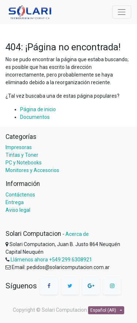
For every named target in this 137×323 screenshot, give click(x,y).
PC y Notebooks (23, 163)
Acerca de (77, 234)
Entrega (14, 202)
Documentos (35, 117)
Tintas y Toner (21, 155)
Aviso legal (17, 210)
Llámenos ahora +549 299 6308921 (51, 259)
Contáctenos (20, 195)
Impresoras (18, 147)
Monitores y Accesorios (32, 170)
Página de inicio (38, 109)
